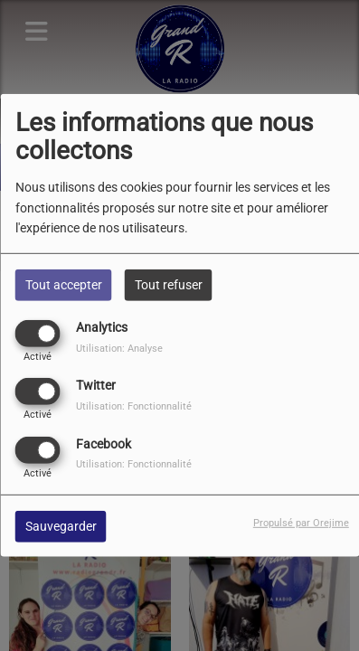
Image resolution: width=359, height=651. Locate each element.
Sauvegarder (61, 525)
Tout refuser (169, 285)
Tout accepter (63, 285)
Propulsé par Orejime (301, 522)
